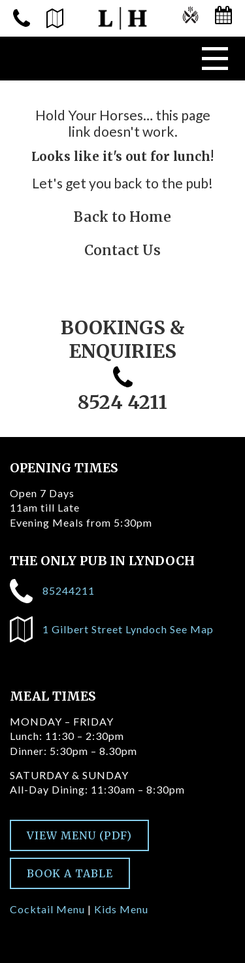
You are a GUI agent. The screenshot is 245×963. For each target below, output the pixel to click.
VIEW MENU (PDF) (79, 835)
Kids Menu (121, 909)
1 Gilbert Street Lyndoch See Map (112, 629)
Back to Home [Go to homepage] (122, 217)
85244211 (52, 591)
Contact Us (122, 250)
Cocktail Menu (47, 909)
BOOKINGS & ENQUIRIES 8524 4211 (123, 364)
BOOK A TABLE (70, 873)
